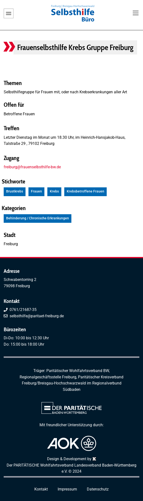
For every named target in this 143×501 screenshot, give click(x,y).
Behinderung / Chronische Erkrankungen (37, 218)
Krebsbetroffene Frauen (85, 191)
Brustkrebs (14, 191)
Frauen (36, 191)
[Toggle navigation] (135, 13)
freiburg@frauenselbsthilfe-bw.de (32, 167)
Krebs (54, 191)
